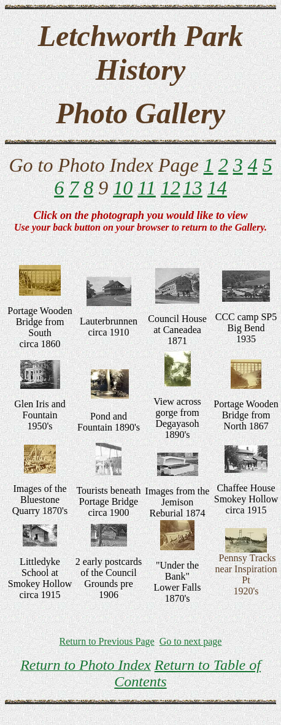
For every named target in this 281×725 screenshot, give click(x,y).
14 (217, 188)
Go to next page (191, 641)
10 (123, 188)
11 (146, 188)
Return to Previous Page (107, 641)
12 (170, 188)
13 (192, 188)
